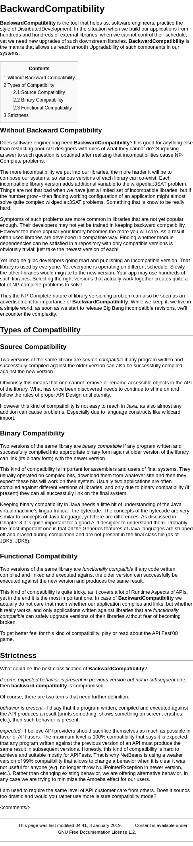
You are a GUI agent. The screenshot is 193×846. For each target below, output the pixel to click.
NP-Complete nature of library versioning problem (76, 296)
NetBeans (131, 755)
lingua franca (53, 511)
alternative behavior (159, 773)
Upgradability (104, 47)
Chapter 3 (11, 523)
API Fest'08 (165, 633)
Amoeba (96, 779)
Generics (93, 528)
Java (131, 406)
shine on (160, 389)
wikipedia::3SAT (148, 184)
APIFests (80, 755)
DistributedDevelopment (44, 29)
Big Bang (113, 308)
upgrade (59, 616)
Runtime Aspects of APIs (158, 592)
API (50, 149)
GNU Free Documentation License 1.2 (96, 832)
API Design (68, 395)
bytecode (91, 511)
